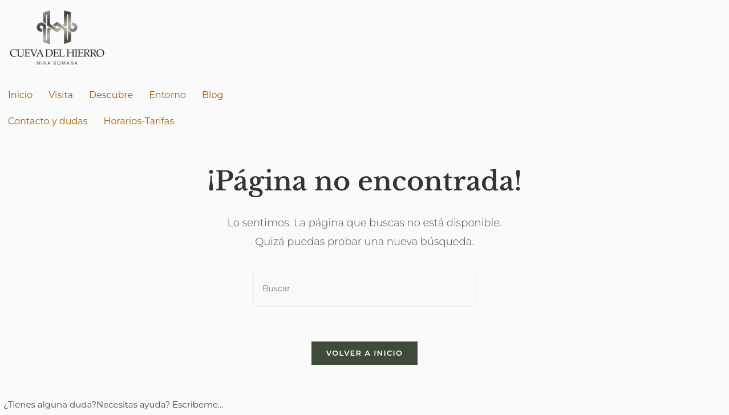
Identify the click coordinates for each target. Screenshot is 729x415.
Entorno (167, 94)
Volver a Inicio (364, 352)
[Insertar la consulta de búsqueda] (364, 289)
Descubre (111, 94)
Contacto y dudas (48, 121)
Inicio (20, 94)
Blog (212, 94)
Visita (60, 94)
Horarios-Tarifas (139, 121)
